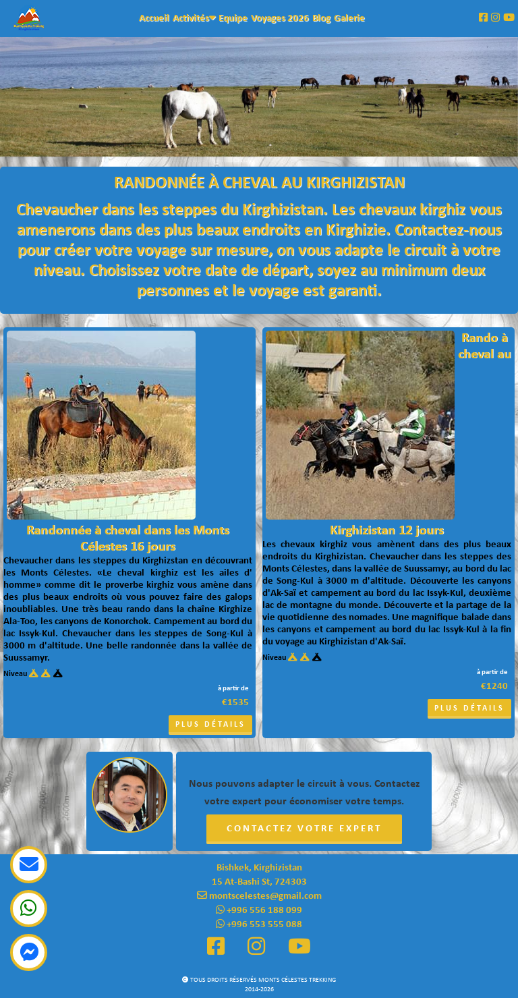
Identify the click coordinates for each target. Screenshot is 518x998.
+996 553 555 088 (259, 925)
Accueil (154, 18)
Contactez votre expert (304, 829)
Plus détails (210, 725)
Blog (321, 18)
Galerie (349, 18)
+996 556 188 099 (259, 911)
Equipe (233, 18)
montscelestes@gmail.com (259, 896)
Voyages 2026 (280, 18)
